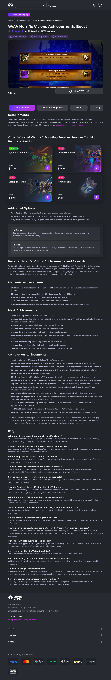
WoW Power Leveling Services (69, 125)
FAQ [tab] (97, 107)
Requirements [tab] (22, 107)
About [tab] (79, 107)
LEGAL (11, 629)
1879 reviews (48, 31)
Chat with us (79, 91)
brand (12, 635)
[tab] (55, 628)
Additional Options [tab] (52, 107)
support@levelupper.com (22, 620)
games (12, 642)
